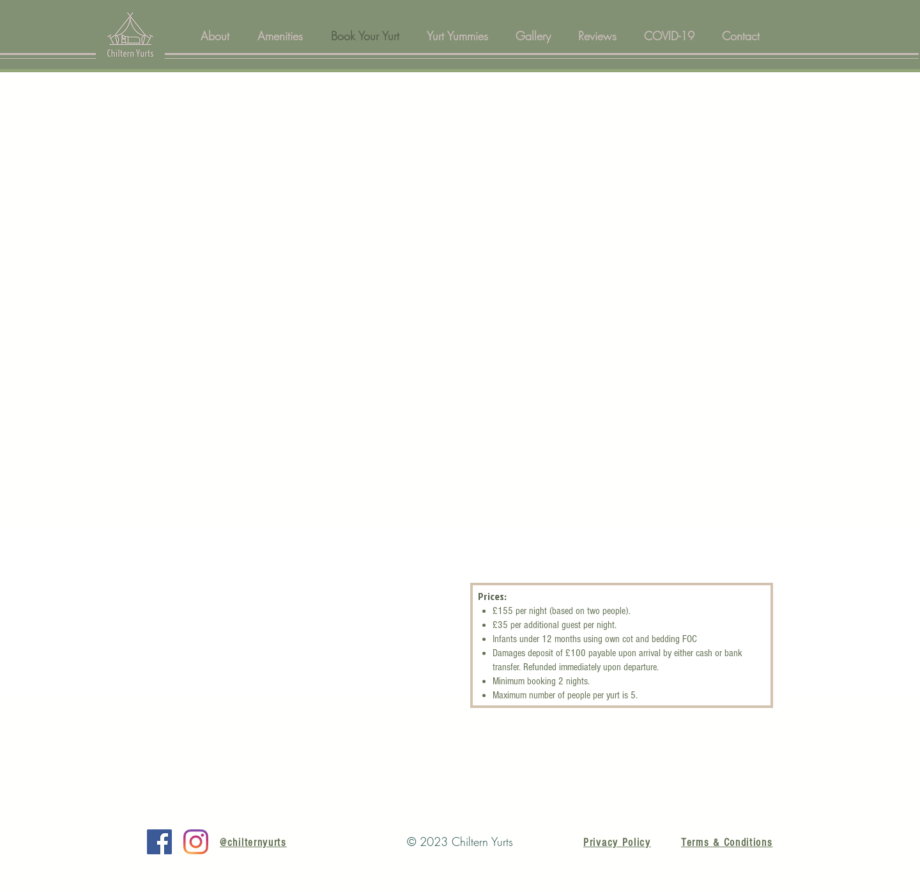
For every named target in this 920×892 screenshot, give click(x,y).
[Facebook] (159, 841)
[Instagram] (195, 841)
